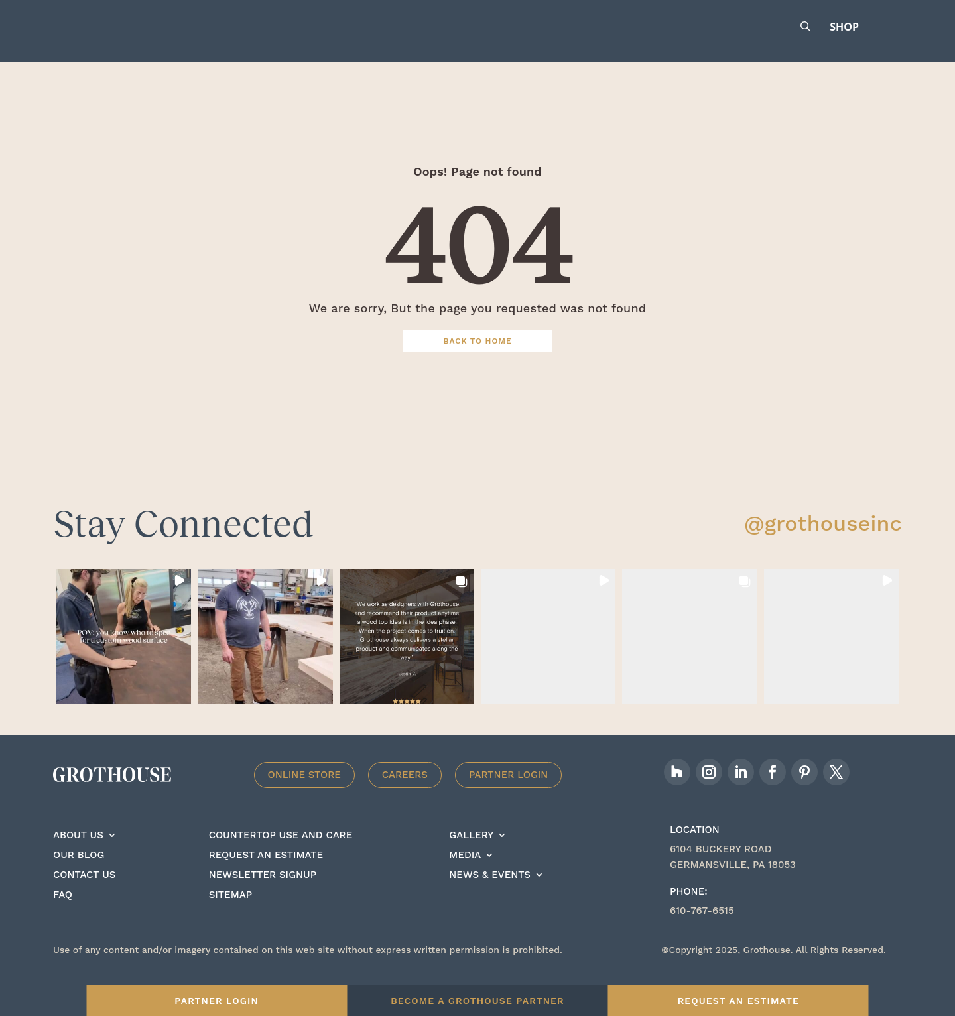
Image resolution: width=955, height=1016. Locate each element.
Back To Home (478, 359)
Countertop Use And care (281, 854)
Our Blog (78, 874)
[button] (123, 655)
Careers (405, 793)
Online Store (304, 793)
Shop (844, 26)
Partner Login (508, 793)
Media (465, 874)
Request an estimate (266, 874)
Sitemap (230, 914)
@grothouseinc (823, 541)
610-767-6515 (702, 929)
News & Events (489, 894)
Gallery (471, 854)
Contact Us (84, 894)
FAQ (62, 914)
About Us (78, 854)
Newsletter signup (262, 894)
